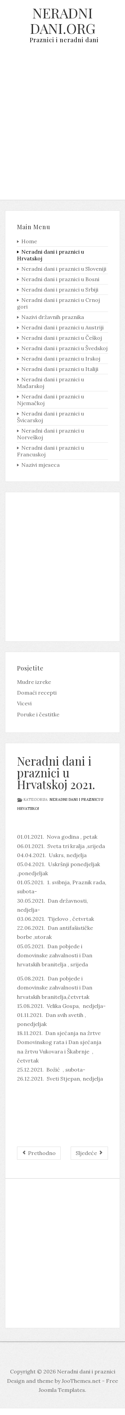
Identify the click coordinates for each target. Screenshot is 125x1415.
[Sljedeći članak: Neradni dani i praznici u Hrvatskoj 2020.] (89, 1153)
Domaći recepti (37, 692)
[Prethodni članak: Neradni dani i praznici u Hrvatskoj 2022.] (39, 1153)
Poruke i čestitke (38, 714)
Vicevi (24, 703)
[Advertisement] (62, 127)
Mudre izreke (34, 682)
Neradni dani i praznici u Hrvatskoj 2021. (56, 772)
